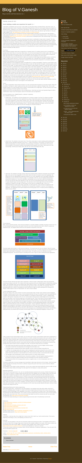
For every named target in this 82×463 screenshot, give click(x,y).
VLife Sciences (72, 46)
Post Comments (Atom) (14, 449)
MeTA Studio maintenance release (71, 103)
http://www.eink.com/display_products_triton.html (15, 405)
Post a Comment (9, 440)
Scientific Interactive (72, 44)
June (65, 92)
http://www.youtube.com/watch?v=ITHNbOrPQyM (43, 76)
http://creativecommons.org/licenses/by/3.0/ (12, 425)
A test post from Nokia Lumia (70, 114)
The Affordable (65, 38)
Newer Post (6, 446)
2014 (64, 78)
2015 (64, 76)
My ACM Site (66, 27)
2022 (64, 65)
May (65, 93)
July (65, 90)
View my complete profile (66, 24)
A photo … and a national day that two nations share (71, 112)
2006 (64, 127)
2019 (64, 69)
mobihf (74, 55)
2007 (64, 125)
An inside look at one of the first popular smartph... (70, 109)
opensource (30, 433)
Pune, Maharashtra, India (12, 434)
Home (30, 446)
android (8, 433)
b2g (11, 433)
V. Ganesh (65, 22)
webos (41, 433)
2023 (64, 63)
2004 (64, 130)
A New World (65, 36)
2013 (64, 80)
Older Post (53, 446)
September (66, 88)
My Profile (70, 57)
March (65, 97)
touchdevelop (37, 433)
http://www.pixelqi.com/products (11, 406)
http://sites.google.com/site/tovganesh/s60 (23, 35)
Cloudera (71, 43)
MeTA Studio (70, 55)
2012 (64, 82)
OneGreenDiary (64, 44)
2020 (64, 67)
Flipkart (72, 53)
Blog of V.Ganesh (20, 9)
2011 (64, 117)
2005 (64, 129)
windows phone (47, 433)
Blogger (50, 458)
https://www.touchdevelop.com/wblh (18, 36)
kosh (16, 433)
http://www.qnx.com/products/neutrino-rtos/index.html (16, 407)
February (66, 99)
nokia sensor (25, 433)
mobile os (19, 433)
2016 (64, 74)
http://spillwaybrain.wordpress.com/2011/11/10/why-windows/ (25, 32)
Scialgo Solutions (65, 46)
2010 (64, 119)
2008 (64, 123)
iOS (13, 433)
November (66, 84)
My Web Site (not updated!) (72, 29)
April (65, 95)
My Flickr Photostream (72, 48)
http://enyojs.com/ (8, 403)
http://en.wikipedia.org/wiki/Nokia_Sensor (23, 410)
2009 (64, 121)
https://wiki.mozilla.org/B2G (21, 412)
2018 (64, 71)
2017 (64, 73)
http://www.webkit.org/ (9, 409)
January (66, 101)
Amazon (69, 53)
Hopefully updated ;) (70, 31)
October (66, 86)
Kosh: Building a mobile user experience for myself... (70, 106)
